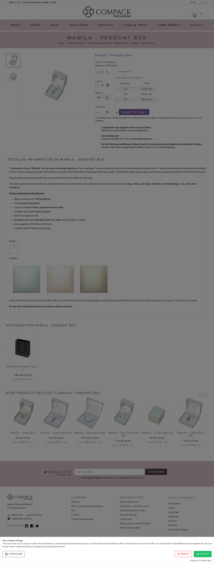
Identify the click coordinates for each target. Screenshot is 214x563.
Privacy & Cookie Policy (201, 560)
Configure (14, 554)
